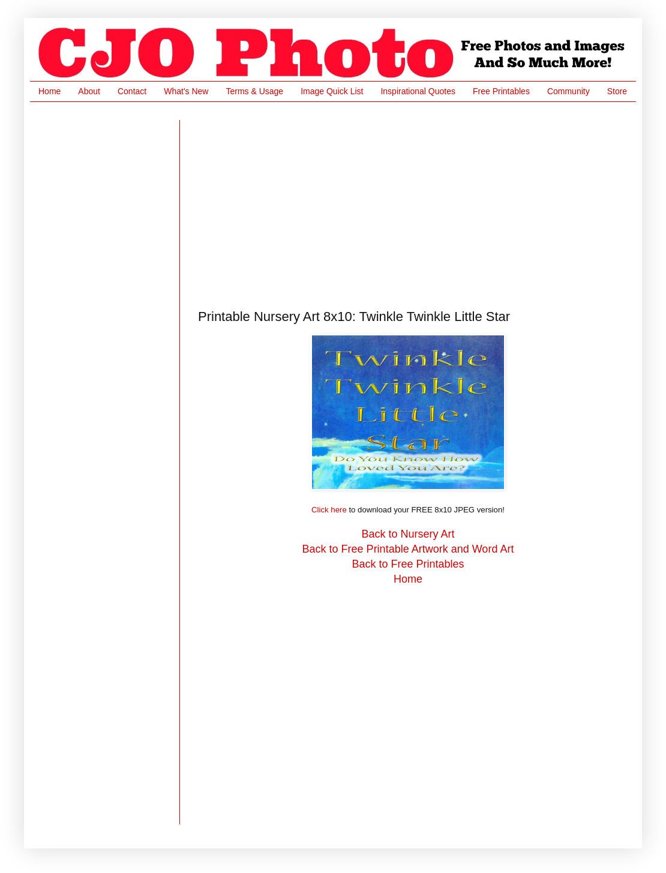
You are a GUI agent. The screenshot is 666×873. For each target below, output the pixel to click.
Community (568, 91)
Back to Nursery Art (407, 534)
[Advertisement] (321, 204)
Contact (132, 91)
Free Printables (501, 91)
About (89, 91)
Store (617, 91)
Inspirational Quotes (417, 91)
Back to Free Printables (408, 564)
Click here (329, 509)
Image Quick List (332, 91)
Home (49, 91)
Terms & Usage (254, 91)
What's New (186, 91)
